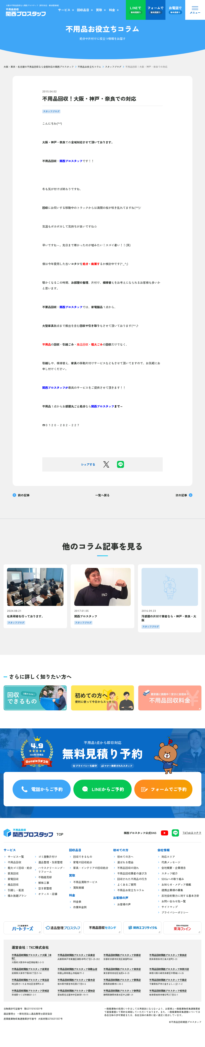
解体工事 (43, 883)
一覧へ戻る (102, 495)
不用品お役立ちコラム (89, 66)
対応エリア (168, 856)
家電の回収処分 (82, 862)
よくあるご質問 (126, 884)
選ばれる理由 (125, 862)
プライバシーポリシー (174, 912)
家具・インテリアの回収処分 (90, 868)
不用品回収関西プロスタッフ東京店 (122, 969)
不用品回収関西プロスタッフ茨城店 (30, 990)
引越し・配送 (16, 890)
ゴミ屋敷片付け (47, 856)
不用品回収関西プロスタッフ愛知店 (76, 990)
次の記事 (184, 495)
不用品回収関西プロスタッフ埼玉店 (30, 980)
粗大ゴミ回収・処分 (20, 868)
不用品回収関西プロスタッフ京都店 (122, 955)
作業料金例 (80, 907)
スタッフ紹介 (169, 873)
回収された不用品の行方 (132, 879)
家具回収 (13, 873)
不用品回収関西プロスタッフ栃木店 (76, 980)
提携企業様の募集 (172, 890)
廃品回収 (13, 884)
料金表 (77, 901)
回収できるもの (82, 856)
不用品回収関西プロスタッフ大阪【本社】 (31, 956)
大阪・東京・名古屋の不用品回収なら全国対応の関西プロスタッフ (39, 66)
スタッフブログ (113, 66)
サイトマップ (169, 907)
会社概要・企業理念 (173, 868)
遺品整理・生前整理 (50, 862)
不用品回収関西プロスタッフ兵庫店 (76, 955)
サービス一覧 (16, 856)
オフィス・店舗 (47, 894)
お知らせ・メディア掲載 (176, 884)
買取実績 (78, 887)
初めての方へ (125, 856)
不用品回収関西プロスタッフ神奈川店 (169, 969)
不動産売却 (45, 877)
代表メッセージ (170, 862)
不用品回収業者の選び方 (132, 873)
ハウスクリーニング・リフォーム (51, 869)
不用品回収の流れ (128, 868)
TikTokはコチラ (192, 833)
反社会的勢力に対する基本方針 (180, 896)
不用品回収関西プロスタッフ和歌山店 (77, 969)
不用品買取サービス (85, 882)
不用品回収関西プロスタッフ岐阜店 (168, 990)
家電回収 (13, 879)
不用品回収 (14, 862)
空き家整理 (45, 888)
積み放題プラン (17, 896)
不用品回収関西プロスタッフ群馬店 (122, 980)
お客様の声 (124, 904)
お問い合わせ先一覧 (173, 901)
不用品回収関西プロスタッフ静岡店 (122, 990)
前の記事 (21, 495)
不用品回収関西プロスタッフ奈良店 (168, 955)
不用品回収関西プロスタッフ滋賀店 (30, 969)
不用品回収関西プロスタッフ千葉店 (168, 980)
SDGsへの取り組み (172, 879)
